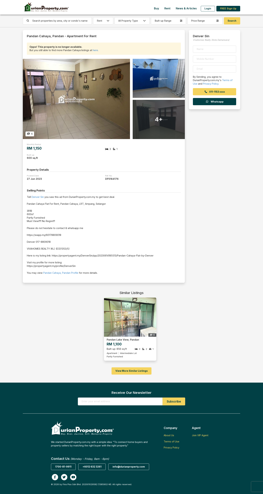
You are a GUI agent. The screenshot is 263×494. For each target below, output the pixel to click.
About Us (169, 435)
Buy (156, 8)
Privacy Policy (210, 83)
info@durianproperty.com (129, 466)
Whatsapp (214, 101)
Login (207, 8)
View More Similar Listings (131, 370)
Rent (167, 8)
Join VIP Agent (200, 435)
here (95, 50)
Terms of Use (171, 441)
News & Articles (186, 8)
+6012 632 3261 (92, 466)
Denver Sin (38, 196)
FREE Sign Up (228, 8)
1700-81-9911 (63, 466)
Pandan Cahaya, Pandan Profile (60, 272)
